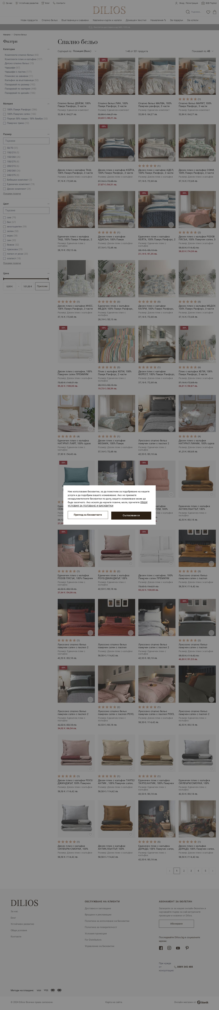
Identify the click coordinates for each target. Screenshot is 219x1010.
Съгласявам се (131, 515)
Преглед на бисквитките (88, 515)
